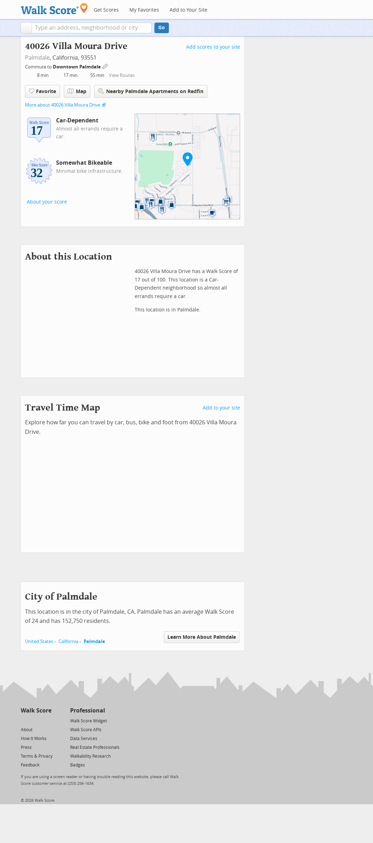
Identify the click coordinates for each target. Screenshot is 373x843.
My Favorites (144, 10)
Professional (87, 710)
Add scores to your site (213, 47)
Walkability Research (90, 756)
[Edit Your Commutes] (105, 65)
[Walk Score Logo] (54, 8)
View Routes (122, 75)
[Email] (47, 720)
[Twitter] (25, 720)
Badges (77, 765)
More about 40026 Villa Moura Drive (62, 105)
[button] (26, 28)
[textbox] (92, 28)
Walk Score (36, 710)
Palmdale (37, 57)
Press (26, 747)
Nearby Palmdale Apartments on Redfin (150, 91)
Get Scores (106, 10)
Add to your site (221, 408)
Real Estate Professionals (95, 747)
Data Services (83, 738)
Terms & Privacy (37, 756)
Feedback (30, 765)
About (26, 729)
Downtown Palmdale (77, 66)
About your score (47, 202)
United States (39, 641)
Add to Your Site (188, 10)
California (68, 641)
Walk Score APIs (86, 729)
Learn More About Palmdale (201, 637)
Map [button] (77, 91)
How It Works (34, 738)
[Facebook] (36, 720)
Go (161, 28)
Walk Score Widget (88, 720)
